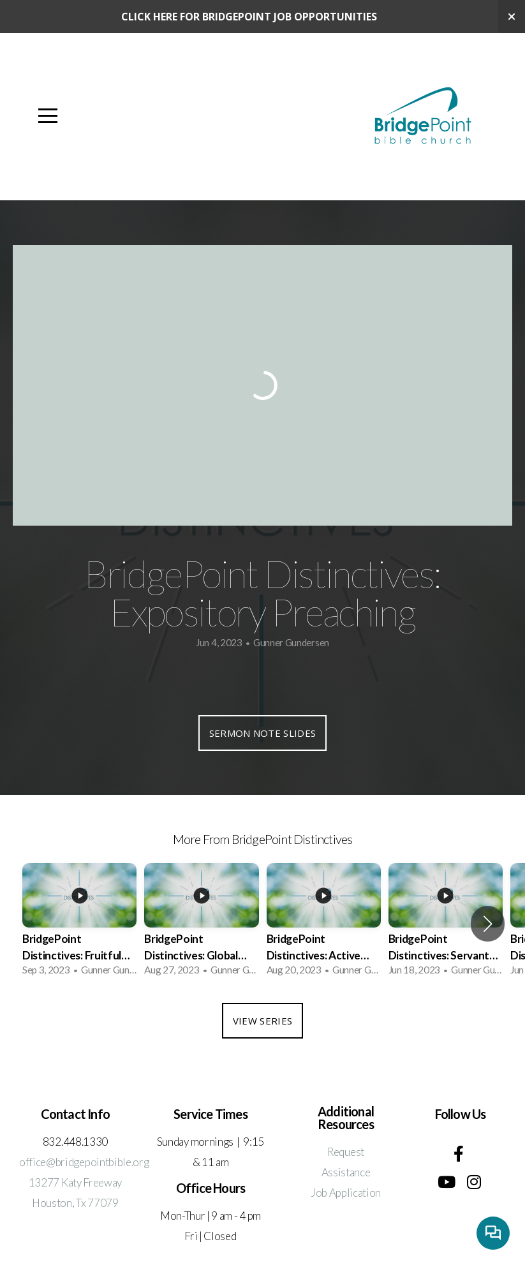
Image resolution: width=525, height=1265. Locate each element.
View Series (262, 1020)
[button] (487, 924)
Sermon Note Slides (262, 733)
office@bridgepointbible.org (84, 1162)
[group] (79, 923)
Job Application (346, 1192)
